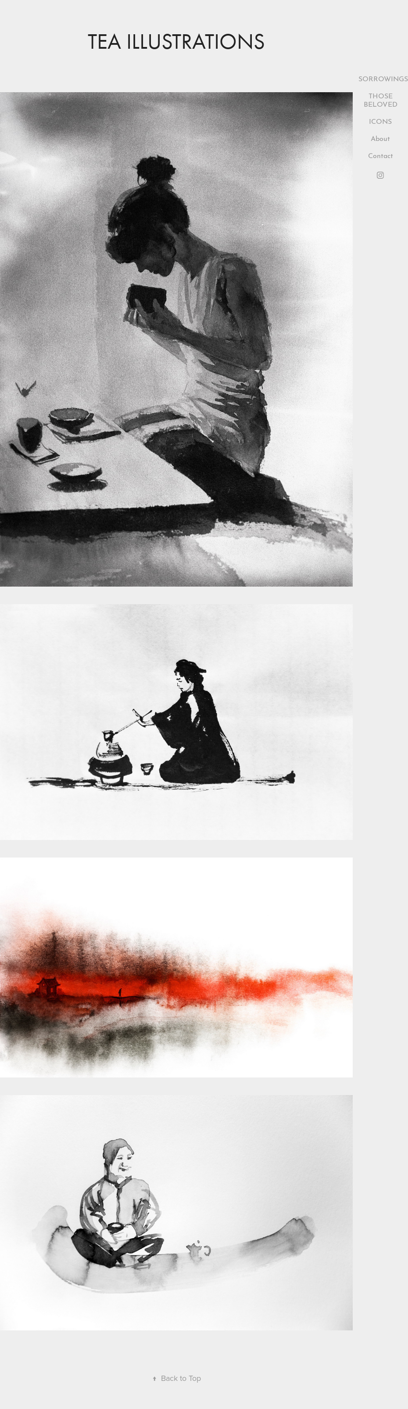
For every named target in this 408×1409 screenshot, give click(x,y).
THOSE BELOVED (380, 99)
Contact (380, 155)
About (380, 138)
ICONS (380, 120)
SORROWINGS (383, 78)
